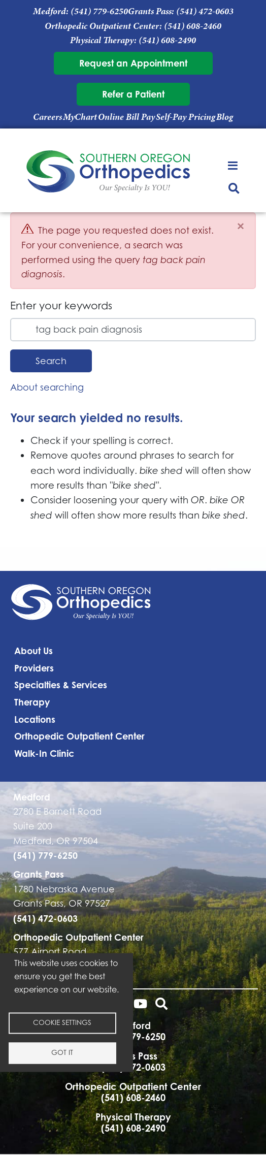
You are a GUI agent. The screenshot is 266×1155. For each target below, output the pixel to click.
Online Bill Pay (126, 117)
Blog (224, 117)
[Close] (240, 226)
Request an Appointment (133, 63)
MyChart (80, 117)
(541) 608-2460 (192, 26)
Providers (34, 667)
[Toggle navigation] (234, 165)
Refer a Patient (133, 94)
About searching (47, 387)
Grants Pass (38, 874)
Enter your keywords (61, 305)
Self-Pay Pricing (185, 117)
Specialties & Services (60, 684)
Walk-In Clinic (44, 753)
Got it (62, 1052)
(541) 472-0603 (205, 11)
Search (51, 361)
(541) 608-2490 (167, 40)
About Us (33, 650)
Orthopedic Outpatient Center (79, 736)
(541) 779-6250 (99, 11)
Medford (31, 797)
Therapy (32, 702)
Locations (34, 719)
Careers (47, 117)
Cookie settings (62, 1022)
